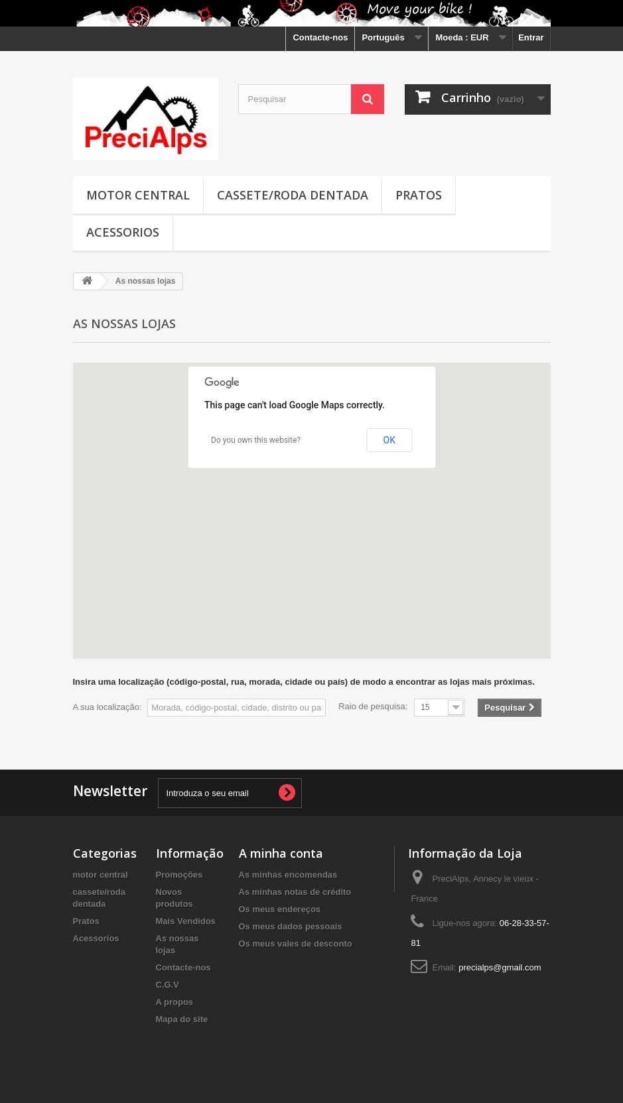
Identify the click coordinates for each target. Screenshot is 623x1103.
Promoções (179, 875)
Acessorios (122, 232)
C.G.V (167, 985)
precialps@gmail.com (499, 967)
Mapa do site (182, 1019)
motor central (138, 195)
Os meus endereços (280, 909)
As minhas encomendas (288, 875)
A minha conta (281, 853)
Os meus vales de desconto (295, 944)
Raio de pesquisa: (372, 706)
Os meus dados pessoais (290, 926)
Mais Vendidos (186, 921)
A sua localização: (107, 707)
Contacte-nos (320, 37)
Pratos (418, 195)
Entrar (530, 37)
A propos (175, 1002)
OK (389, 440)
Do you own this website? (256, 440)
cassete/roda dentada (292, 195)
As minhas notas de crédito (295, 892)
